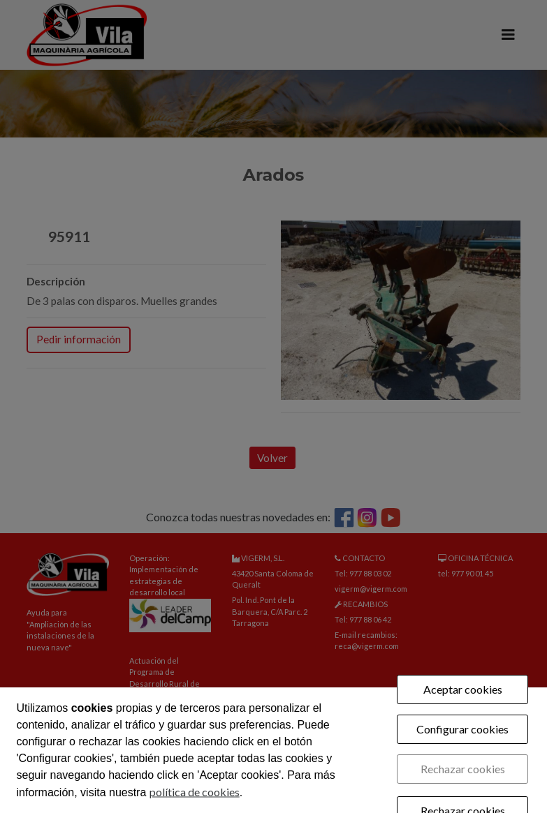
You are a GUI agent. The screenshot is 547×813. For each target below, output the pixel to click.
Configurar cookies (462, 729)
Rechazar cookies (463, 768)
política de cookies (194, 791)
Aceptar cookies (462, 689)
